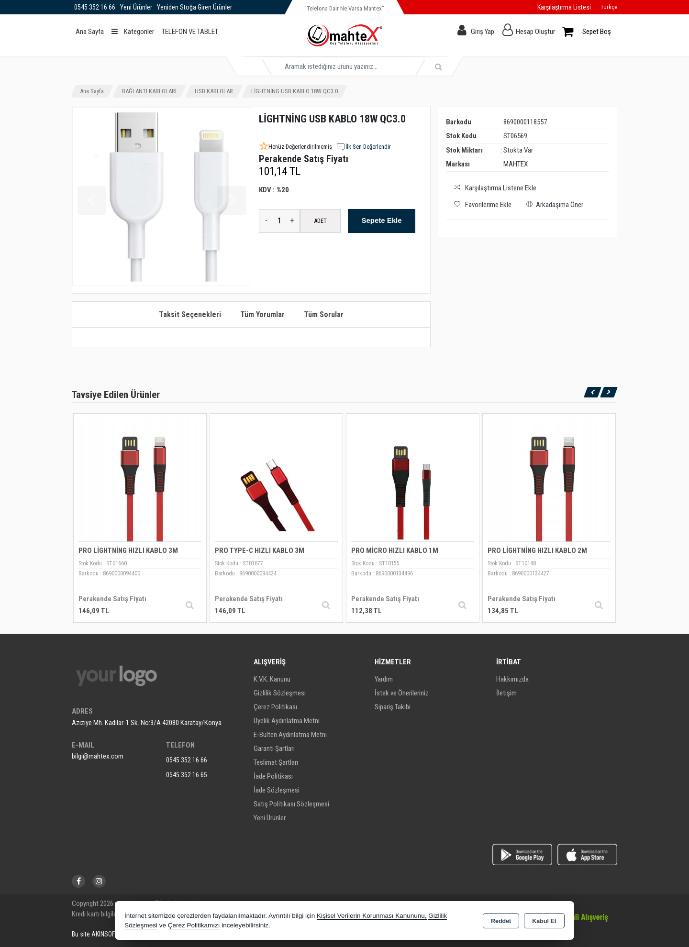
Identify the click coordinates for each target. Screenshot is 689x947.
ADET (320, 220)
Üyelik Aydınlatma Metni (287, 720)
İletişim (506, 693)
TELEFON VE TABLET (190, 31)
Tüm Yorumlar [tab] (262, 314)
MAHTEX (515, 164)
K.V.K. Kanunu (272, 679)
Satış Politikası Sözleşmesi (291, 804)
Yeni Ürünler (270, 818)
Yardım (384, 679)
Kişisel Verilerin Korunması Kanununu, (372, 915)
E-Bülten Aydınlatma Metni (290, 734)
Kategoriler (132, 31)
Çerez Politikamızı (194, 925)
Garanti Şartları (274, 748)
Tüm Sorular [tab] (324, 314)
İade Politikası (273, 776)
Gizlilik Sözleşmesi (280, 693)
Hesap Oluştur (535, 31)
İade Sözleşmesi (277, 790)
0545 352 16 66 (186, 760)
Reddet (501, 921)
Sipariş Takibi (393, 707)
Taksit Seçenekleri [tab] (190, 314)
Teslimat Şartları (276, 762)
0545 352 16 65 (186, 775)
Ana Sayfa (90, 31)
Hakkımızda (512, 679)
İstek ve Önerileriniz (402, 693)
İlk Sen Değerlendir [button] (363, 147)
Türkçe (608, 7)
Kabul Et (544, 921)
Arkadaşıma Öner (553, 204)
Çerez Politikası (275, 707)
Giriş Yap (482, 31)
